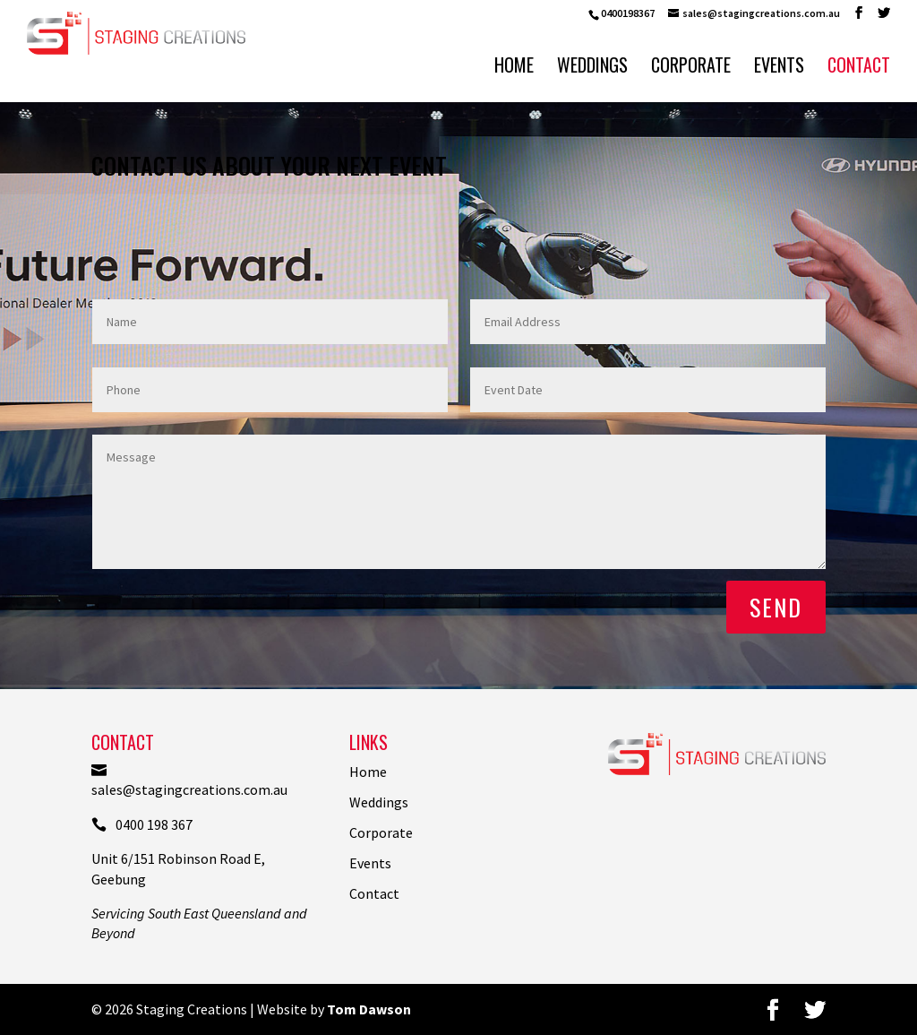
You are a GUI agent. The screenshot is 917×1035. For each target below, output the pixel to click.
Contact (858, 68)
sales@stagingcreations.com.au (189, 780)
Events (779, 68)
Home (514, 68)
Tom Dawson (369, 1009)
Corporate (691, 68)
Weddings (592, 68)
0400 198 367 (142, 824)
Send (776, 607)
